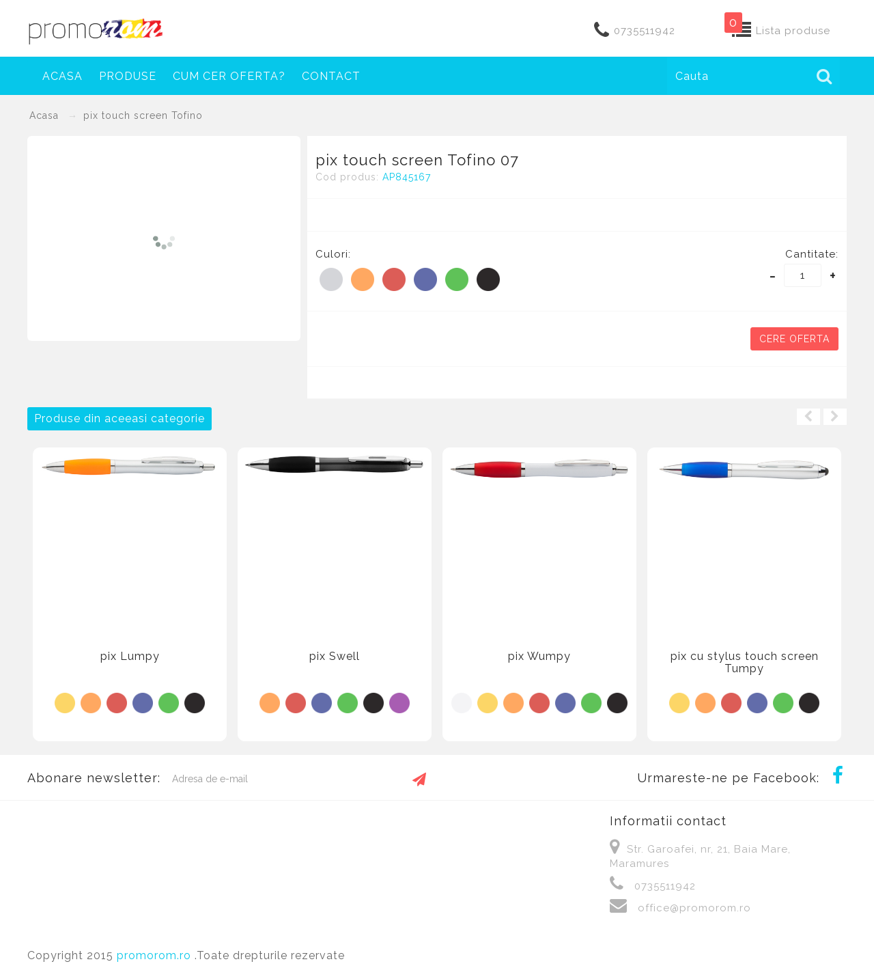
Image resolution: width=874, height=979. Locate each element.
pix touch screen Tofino (143, 115)
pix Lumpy (130, 656)
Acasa (62, 76)
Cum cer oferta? (229, 76)
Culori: (333, 254)
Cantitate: (811, 254)
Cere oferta (794, 338)
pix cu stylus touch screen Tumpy (745, 662)
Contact (331, 76)
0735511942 (644, 31)
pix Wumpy (539, 656)
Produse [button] (127, 76)
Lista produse (793, 31)
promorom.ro (156, 955)
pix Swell (334, 656)
